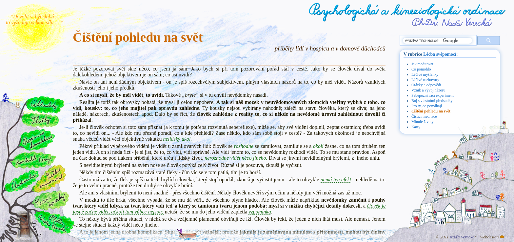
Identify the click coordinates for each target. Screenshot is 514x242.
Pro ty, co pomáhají (426, 106)
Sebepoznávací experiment (432, 95)
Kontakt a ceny (33, 160)
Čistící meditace (424, 116)
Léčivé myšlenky (424, 74)
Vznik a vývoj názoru (428, 90)
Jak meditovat (422, 64)
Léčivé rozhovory (425, 79)
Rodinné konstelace (36, 139)
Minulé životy (422, 121)
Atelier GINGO (502, 237)
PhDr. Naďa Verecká (452, 22)
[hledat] (437, 41)
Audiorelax (21, 181)
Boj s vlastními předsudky (432, 100)
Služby (39, 120)
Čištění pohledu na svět (430, 111)
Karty (415, 127)
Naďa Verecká (462, 236)
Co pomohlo (421, 69)
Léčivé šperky (50, 200)
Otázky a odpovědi (426, 85)
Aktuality (44, 105)
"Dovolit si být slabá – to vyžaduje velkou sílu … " (34, 19)
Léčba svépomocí (439, 54)
